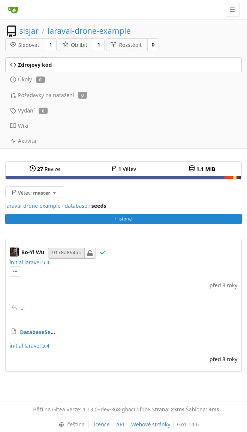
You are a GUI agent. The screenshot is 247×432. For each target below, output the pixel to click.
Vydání (29, 110)
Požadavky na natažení (48, 95)
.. (22, 308)
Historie (123, 219)
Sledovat (24, 44)
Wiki (19, 125)
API (120, 424)
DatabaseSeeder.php (46, 332)
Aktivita (23, 140)
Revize (45, 168)
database (75, 205)
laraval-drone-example (89, 31)
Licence (100, 424)
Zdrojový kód (31, 64)
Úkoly (27, 79)
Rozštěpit (126, 44)
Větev (123, 168)
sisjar (28, 31)
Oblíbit (75, 44)
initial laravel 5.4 (30, 262)
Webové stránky (150, 424)
